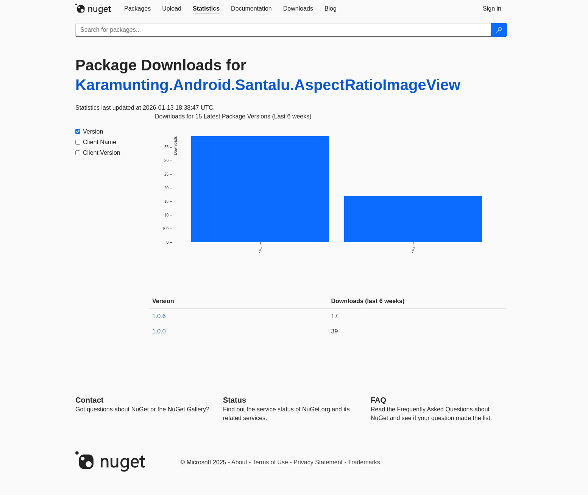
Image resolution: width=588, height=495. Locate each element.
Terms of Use (270, 462)
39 (334, 331)
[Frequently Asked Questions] (378, 400)
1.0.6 (159, 316)
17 (334, 316)
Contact (89, 400)
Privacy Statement (318, 462)
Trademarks (364, 462)
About (239, 462)
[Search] (499, 30)
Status (234, 400)
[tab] (137, 8)
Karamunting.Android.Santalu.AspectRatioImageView (267, 84)
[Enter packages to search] (283, 30)
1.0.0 (159, 331)
